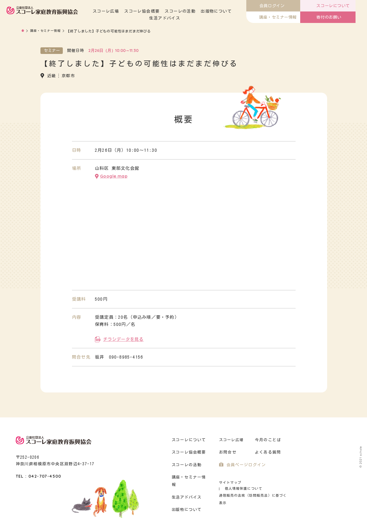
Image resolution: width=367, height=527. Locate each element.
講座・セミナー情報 (46, 31)
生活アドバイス (178, 18)
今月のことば (267, 438)
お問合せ (227, 451)
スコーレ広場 (120, 11)
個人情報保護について (267, 481)
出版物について (230, 11)
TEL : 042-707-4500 (38, 475)
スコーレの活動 (194, 11)
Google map (113, 175)
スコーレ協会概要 (155, 11)
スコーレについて (188, 438)
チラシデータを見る (123, 338)
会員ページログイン (245, 464)
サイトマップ (229, 481)
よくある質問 (267, 451)
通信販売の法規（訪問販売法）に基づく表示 (253, 488)
